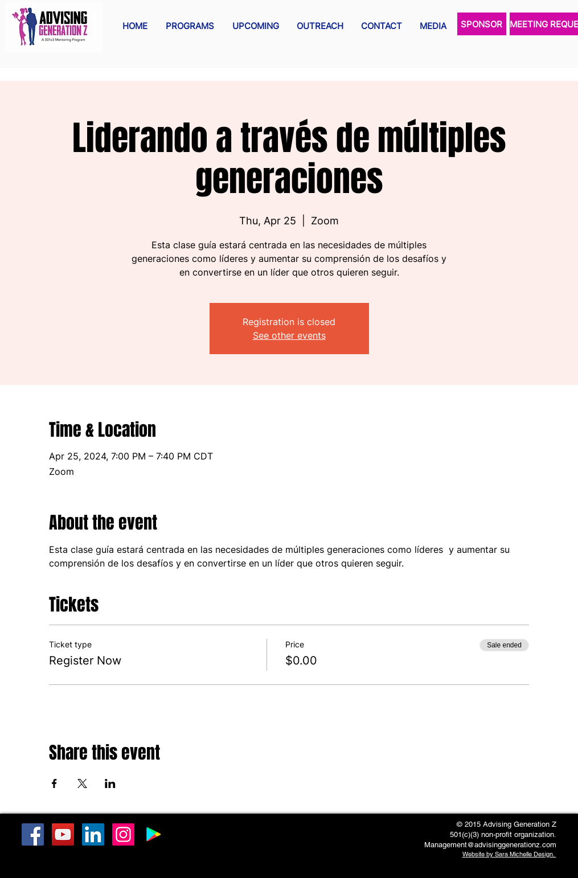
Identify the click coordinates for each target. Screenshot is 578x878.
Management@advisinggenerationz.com (490, 844)
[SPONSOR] (481, 24)
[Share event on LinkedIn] (110, 783)
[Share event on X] (82, 783)
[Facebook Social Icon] (33, 834)
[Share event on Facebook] (54, 783)
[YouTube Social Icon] (63, 834)
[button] (190, 26)
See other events (289, 335)
